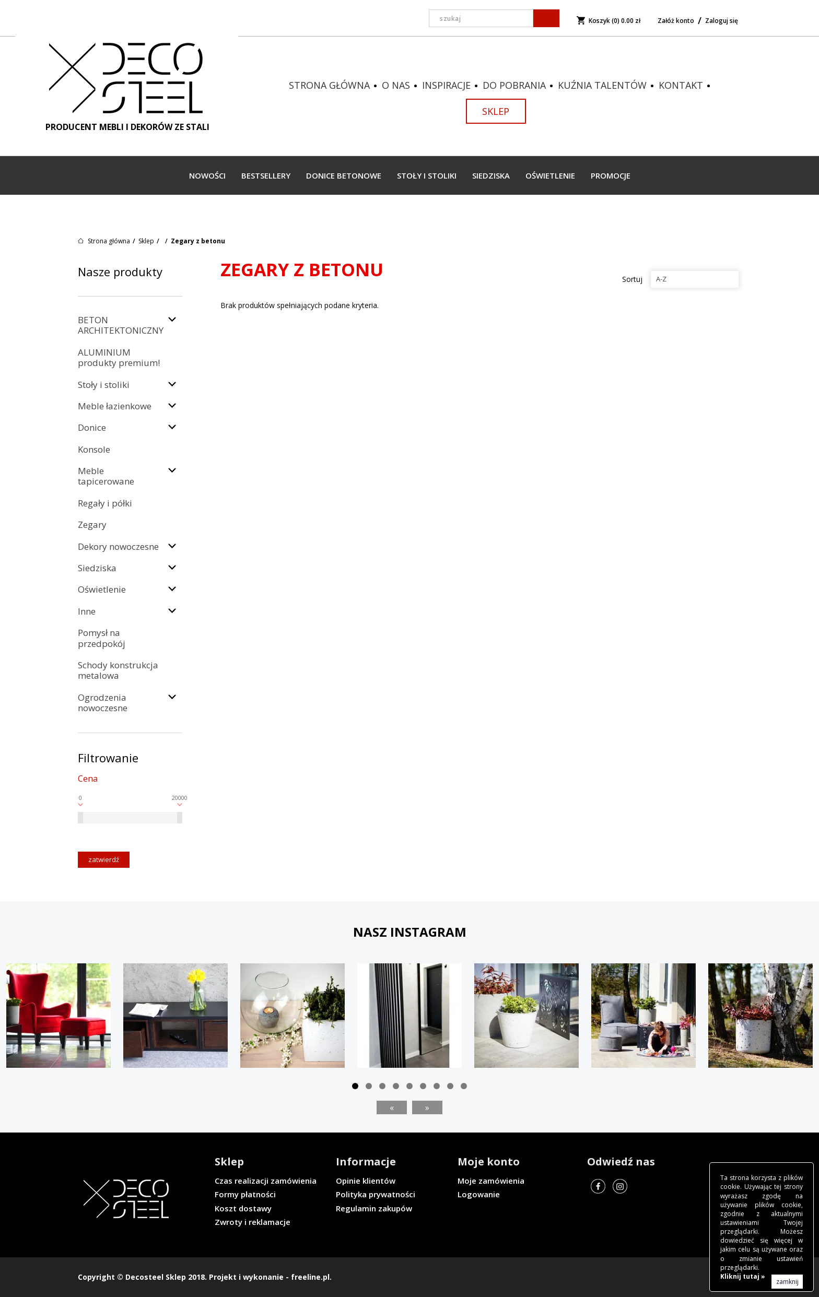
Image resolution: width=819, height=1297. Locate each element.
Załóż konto (676, 20)
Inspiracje (446, 85)
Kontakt (681, 85)
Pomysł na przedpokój (101, 638)
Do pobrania (514, 85)
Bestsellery (265, 175)
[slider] (80, 817)
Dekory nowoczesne (118, 546)
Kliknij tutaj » (742, 1276)
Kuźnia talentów (602, 85)
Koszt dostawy (243, 1208)
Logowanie (479, 1194)
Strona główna (329, 85)
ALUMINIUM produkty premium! (119, 357)
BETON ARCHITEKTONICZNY (120, 325)
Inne (87, 611)
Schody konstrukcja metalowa (118, 670)
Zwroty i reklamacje (252, 1222)
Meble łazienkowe (114, 406)
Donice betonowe (343, 175)
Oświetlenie (550, 175)
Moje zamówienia (491, 1180)
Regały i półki (105, 503)
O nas (396, 85)
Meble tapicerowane (106, 476)
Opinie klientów (365, 1180)
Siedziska (491, 175)
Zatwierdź (103, 859)
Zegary (92, 524)
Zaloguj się (721, 20)
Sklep (495, 111)
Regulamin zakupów (374, 1208)
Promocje (610, 175)
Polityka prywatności (375, 1194)
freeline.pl (310, 1277)
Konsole (94, 449)
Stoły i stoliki (427, 175)
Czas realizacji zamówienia (266, 1180)
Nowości (207, 175)
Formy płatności (245, 1194)
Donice (92, 427)
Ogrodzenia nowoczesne (102, 702)
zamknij (787, 1281)
